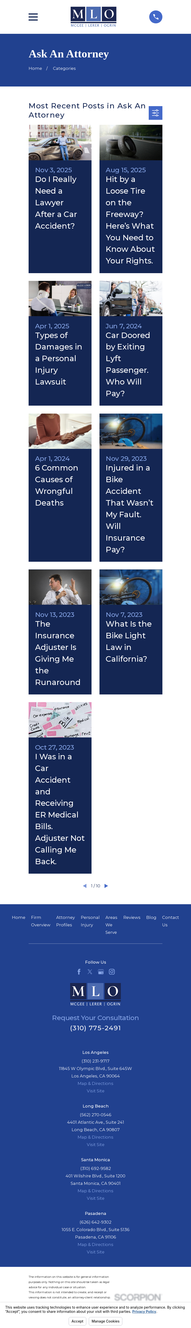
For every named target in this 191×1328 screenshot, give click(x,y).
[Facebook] (79, 972)
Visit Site (95, 1090)
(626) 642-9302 (95, 1222)
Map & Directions (95, 1083)
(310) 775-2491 (95, 1028)
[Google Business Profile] (101, 972)
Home (18, 917)
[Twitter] (90, 972)
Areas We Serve (111, 925)
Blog (151, 917)
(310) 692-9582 (95, 1168)
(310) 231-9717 (95, 1061)
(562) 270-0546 (95, 1114)
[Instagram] (112, 972)
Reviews (132, 917)
